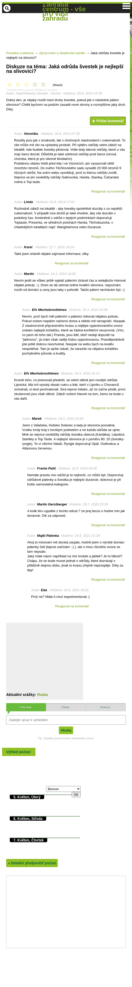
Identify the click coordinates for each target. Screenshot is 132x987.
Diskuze (105, 707)
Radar (42, 694)
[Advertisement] (67, 56)
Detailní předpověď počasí (32, 863)
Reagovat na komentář (108, 191)
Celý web (25, 707)
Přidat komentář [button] (108, 121)
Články (65, 707)
